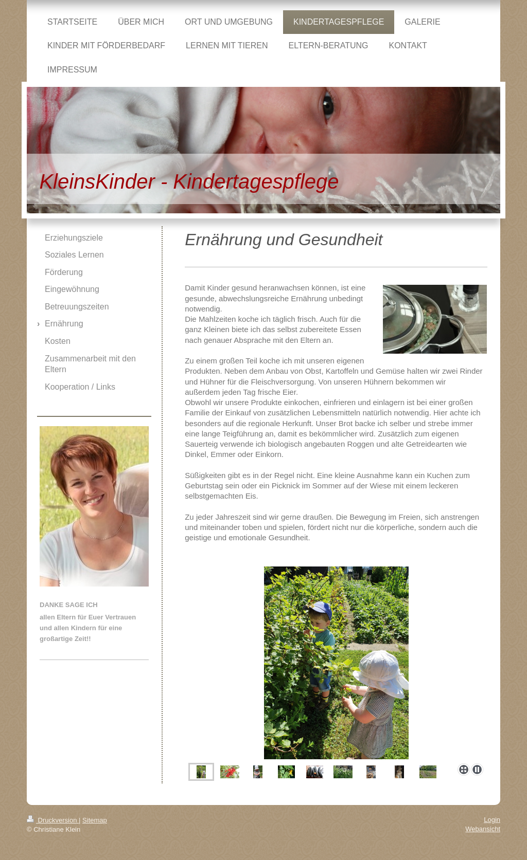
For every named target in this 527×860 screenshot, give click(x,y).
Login (492, 820)
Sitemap (94, 820)
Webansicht (482, 829)
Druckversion (53, 820)
